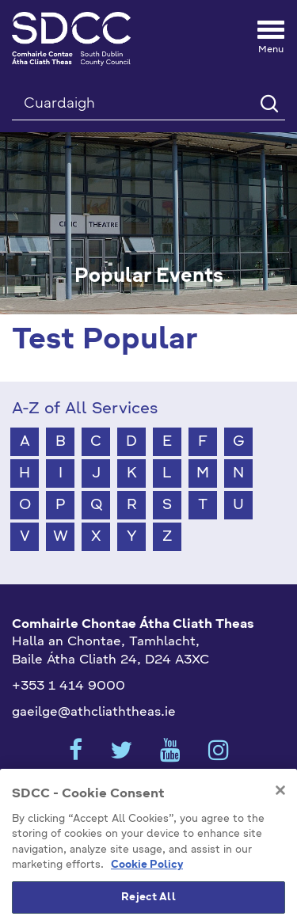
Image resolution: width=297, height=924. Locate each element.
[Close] (280, 803)
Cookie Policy (147, 878)
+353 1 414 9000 (68, 686)
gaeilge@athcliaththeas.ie (94, 712)
